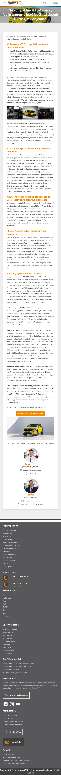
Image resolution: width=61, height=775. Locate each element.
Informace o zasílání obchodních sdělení (46, 770)
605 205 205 (17, 579)
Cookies (31, 773)
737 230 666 (17, 586)
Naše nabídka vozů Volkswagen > (30, 414)
